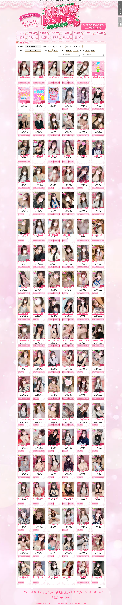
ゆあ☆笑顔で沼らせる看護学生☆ (101, 103)
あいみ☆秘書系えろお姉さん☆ (57, 261)
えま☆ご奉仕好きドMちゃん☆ (42, 471)
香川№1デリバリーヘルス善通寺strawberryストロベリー (59, 603)
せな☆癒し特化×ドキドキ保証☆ (57, 156)
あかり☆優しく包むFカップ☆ (41, 577)
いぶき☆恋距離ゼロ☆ (98, 340)
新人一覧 (78, 33)
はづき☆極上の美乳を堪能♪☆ (41, 419)
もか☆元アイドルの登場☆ (70, 366)
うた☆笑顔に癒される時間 (85, 103)
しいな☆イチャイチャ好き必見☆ (101, 287)
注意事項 (44, 37)
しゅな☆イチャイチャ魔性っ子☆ (42, 261)
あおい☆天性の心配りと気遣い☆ (57, 77)
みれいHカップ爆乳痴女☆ (99, 182)
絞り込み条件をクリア (33, 46)
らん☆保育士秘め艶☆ (54, 366)
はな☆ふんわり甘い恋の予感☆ (101, 129)
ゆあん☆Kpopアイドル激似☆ (26, 340)
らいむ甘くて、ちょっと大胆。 (71, 129)
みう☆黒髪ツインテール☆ (26, 287)
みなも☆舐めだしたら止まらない (72, 208)
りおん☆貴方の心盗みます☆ (70, 393)
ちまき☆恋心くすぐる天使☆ (70, 235)
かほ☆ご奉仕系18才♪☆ (84, 261)
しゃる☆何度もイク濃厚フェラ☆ (72, 419)
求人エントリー (78, 37)
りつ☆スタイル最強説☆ (84, 340)
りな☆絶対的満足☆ (83, 129)
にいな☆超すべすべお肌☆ (99, 498)
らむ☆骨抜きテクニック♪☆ (26, 445)
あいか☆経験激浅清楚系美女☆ (57, 471)
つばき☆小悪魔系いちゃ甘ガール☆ (43, 77)
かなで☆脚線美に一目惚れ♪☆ (100, 419)
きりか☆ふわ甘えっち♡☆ (26, 129)
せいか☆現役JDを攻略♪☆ (84, 445)
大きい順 (75, 50)
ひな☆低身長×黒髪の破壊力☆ (56, 287)
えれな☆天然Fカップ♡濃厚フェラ (102, 366)
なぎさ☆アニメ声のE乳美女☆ (27, 419)
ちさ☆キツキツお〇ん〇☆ (55, 182)
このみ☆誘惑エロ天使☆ (84, 314)
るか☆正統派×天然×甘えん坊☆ (27, 393)
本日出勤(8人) (60, 46)
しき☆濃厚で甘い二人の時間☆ (86, 419)
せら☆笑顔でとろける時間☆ (26, 314)
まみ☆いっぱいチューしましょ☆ (27, 208)
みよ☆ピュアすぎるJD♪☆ (55, 340)
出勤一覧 (44, 33)
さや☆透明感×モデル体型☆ (85, 156)
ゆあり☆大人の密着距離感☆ (70, 550)
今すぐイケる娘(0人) (48, 46)
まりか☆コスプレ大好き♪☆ (85, 524)
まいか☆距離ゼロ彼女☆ (40, 129)
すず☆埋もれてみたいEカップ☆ (42, 498)
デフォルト (33, 50)
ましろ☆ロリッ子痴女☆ (55, 393)
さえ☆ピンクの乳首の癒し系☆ (86, 393)
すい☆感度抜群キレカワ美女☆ (86, 577)
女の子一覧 (89, 33)
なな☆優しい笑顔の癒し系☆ (85, 208)
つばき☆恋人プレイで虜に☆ (56, 524)
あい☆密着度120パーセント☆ (101, 208)
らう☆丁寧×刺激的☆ (39, 445)
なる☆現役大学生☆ (98, 314)
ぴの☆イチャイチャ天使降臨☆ (71, 314)
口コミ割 (24, 103)
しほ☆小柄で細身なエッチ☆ (56, 129)
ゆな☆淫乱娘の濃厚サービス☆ (42, 156)
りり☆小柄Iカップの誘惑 (84, 235)
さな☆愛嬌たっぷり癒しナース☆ (27, 182)
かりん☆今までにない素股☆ (85, 498)
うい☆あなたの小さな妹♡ (40, 235)
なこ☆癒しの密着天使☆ (40, 182)
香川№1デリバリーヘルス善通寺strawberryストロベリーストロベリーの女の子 (61, 15)
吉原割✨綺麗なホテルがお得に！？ (43, 103)
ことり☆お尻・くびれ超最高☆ (86, 471)
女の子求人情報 (66, 37)
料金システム (55, 33)
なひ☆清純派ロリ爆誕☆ (84, 366)
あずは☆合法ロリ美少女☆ (85, 77)
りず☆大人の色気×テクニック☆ (42, 314)
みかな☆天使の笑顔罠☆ (55, 314)
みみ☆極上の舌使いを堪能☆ (100, 393)
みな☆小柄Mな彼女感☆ (99, 156)
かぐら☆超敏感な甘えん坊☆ (100, 550)
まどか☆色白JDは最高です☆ (26, 550)
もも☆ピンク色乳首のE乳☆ (56, 498)
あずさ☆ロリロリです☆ (40, 524)
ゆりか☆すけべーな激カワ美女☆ (42, 340)
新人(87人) (69, 46)
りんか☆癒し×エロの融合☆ (26, 261)
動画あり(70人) (78, 46)
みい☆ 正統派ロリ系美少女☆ (41, 393)
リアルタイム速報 (66, 33)
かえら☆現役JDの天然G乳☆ (70, 445)
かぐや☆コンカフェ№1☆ (69, 471)
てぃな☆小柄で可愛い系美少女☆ (86, 287)
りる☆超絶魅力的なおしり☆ (41, 550)
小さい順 (68, 50)
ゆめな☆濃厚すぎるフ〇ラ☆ (56, 208)
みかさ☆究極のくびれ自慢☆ (56, 550)
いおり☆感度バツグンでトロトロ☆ (43, 208)
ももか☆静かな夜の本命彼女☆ (71, 261)
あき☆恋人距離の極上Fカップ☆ (71, 287)
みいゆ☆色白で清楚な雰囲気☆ (71, 182)
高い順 (56, 50)
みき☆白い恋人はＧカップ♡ (56, 577)
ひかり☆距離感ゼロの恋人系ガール (43, 287)
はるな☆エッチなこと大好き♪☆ (71, 498)
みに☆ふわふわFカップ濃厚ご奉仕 (72, 77)
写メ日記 (100, 33)
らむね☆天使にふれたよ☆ (99, 261)
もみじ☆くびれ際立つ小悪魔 (70, 340)
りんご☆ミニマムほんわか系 (100, 524)
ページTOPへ (101, 587)
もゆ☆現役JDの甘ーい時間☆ (85, 182)
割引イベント (55, 37)
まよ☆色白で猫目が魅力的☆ (70, 524)
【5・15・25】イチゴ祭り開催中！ (58, 103)
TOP (21, 33)
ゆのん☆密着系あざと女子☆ (70, 103)
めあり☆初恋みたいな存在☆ (56, 419)
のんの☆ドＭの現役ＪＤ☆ (26, 471)
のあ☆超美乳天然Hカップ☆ (56, 235)
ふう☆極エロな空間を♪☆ (99, 471)
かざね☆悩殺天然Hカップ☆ (26, 156)
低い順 (50, 50)
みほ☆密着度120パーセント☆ (71, 156)
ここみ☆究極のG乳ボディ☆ (70, 577)
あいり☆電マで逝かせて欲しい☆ (27, 366)
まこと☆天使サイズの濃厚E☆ (41, 366)
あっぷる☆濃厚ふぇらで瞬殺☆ (27, 524)
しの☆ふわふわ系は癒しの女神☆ (101, 235)
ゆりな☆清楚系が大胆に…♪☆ (56, 445)
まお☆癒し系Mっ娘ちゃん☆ (26, 498)
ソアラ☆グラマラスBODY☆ (26, 235)
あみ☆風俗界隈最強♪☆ (99, 445)
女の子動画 (21, 37)
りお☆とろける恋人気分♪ (84, 550)
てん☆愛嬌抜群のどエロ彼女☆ (27, 77)
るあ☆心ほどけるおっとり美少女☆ (28, 577)
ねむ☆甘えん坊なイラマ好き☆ (101, 577)
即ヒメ (32, 33)
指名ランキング (32, 37)
